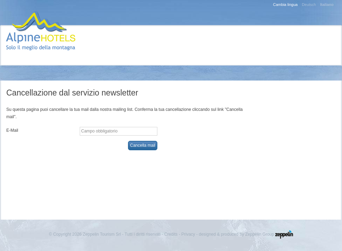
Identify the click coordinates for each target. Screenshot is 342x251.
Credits (171, 234)
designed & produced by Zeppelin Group (246, 234)
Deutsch (309, 4)
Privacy (188, 234)
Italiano (327, 4)
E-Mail (12, 130)
